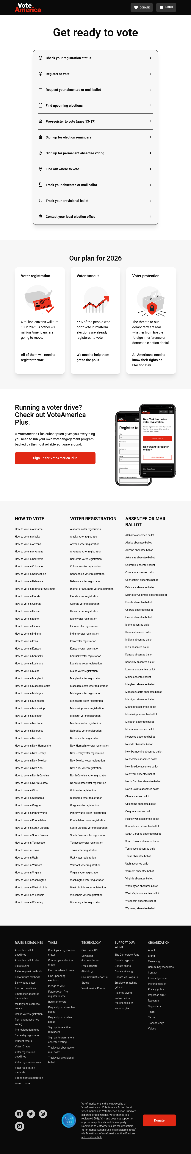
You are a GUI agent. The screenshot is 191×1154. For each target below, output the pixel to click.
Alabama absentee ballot (139, 535)
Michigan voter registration (85, 693)
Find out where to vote (61, 970)
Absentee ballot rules (27, 960)
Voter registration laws (28, 1062)
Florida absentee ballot (138, 602)
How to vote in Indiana (28, 633)
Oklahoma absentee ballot (140, 803)
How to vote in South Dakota (31, 835)
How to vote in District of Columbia (35, 588)
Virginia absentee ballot (139, 878)
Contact (152, 972)
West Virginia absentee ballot (142, 893)
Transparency (156, 1022)
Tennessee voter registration (86, 842)
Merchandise (157, 983)
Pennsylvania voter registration (88, 812)
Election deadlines (25, 988)
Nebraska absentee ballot (140, 736)
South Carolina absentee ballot (143, 833)
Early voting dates (25, 982)
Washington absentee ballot (141, 885)
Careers (154, 961)
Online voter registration (29, 1014)
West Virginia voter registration (88, 887)
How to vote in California (29, 558)
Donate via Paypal (127, 977)
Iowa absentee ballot (137, 647)
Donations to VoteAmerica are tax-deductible (107, 1126)
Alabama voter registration (85, 529)
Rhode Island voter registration (88, 820)
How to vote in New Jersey (30, 753)
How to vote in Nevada (28, 738)
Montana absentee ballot (139, 729)
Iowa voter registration (83, 641)
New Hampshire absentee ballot (143, 751)
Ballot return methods (27, 977)
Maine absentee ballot (138, 676)
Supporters (154, 1006)
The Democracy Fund (127, 954)
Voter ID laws (22, 1046)
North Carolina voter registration (88, 775)
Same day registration (27, 1035)
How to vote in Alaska (27, 536)
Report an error (156, 994)
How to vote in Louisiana (29, 663)
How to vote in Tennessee (30, 842)
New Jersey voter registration (87, 753)
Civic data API (90, 950)
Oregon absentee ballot (138, 811)
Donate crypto (124, 960)
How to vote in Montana (29, 723)
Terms (151, 1017)
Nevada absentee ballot (139, 744)
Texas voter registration (83, 850)
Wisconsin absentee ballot (140, 900)
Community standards (161, 966)
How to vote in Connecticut (30, 573)
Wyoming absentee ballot (140, 908)
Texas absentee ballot (138, 856)
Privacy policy (156, 989)
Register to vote (57, 1001)
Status (85, 982)
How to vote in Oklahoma (29, 797)
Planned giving (123, 992)
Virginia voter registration (84, 872)
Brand (151, 955)
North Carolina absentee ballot (143, 781)
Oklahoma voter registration (86, 797)
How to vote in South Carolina (32, 827)
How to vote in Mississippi (30, 708)
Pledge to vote (56, 986)
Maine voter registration (84, 670)
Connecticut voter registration (87, 573)
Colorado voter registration (85, 566)
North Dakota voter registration (88, 782)
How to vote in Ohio (26, 790)
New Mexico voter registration (87, 760)
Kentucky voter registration (85, 656)
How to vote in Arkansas (29, 551)
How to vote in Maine (27, 670)
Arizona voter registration (84, 544)
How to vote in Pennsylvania (31, 812)
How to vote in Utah (26, 857)
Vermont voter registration (85, 865)
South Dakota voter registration (88, 835)
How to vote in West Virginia (31, 887)
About (151, 950)
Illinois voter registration (84, 626)
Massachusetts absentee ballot (143, 691)
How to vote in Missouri (28, 715)
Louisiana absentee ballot (140, 669)
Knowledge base (157, 978)
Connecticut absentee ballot (141, 579)
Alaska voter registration (84, 536)
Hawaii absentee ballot (138, 617)
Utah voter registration (83, 857)
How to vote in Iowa (26, 641)
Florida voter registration (84, 596)
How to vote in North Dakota (31, 782)
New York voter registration (85, 768)
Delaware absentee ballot (140, 587)
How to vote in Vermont (28, 865)
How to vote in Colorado (29, 566)
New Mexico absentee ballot (141, 766)
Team (151, 1011)
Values (152, 1028)
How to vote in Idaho (27, 618)
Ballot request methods (28, 971)
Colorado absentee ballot (139, 572)
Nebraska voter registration (86, 730)
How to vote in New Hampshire (33, 745)
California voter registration (86, 558)
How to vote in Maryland (29, 678)
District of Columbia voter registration (92, 588)
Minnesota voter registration (86, 700)
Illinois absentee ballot (138, 632)
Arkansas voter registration (85, 551)
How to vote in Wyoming (29, 902)
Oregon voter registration (84, 805)
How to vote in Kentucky (29, 656)
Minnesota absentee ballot (140, 706)
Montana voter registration (85, 723)
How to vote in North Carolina (32, 775)
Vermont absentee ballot (139, 871)
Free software (89, 965)
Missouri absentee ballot (139, 721)
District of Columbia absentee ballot (146, 594)
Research (153, 1000)
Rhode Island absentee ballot (142, 826)
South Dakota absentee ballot (142, 841)
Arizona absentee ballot (139, 550)
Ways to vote (22, 1083)
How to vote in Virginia (28, 872)
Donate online (123, 965)
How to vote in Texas (27, 850)
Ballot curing (22, 965)
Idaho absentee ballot (137, 624)
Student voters (23, 1040)
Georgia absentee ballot (139, 609)
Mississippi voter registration (87, 708)
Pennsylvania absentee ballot (142, 818)
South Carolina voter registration (89, 827)
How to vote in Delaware (29, 581)
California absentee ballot (140, 564)
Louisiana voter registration (86, 663)
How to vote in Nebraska (29, 730)
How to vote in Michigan (29, 693)
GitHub (87, 971)
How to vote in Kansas (28, 648)
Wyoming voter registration (85, 902)
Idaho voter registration (83, 618)
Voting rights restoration (29, 1077)
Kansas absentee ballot (138, 654)
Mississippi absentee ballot (141, 714)
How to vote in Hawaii (27, 611)
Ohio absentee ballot (137, 796)
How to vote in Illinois (27, 626)
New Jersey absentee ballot (141, 759)
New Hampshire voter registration (89, 745)
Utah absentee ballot (137, 863)
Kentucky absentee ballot (139, 662)
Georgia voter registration (85, 603)
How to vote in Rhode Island (31, 820)
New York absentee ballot (140, 774)
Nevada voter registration (84, 738)
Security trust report (95, 977)
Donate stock (124, 971)
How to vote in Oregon (28, 805)
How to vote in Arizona (28, 544)
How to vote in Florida (27, 596)
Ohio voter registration (83, 790)
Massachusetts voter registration (89, 685)
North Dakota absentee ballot (142, 788)
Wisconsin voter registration (86, 894)
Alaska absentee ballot (138, 542)
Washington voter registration (87, 880)
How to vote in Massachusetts (32, 685)
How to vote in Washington (30, 880)
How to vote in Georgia (28, 603)
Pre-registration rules (27, 1029)
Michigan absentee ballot (139, 699)
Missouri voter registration (85, 715)
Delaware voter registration (85, 581)
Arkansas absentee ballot (140, 557)
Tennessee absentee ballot (140, 848)
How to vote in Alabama (29, 529)
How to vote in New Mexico (30, 760)
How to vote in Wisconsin (29, 894)
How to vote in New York (29, 768)
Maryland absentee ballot (140, 684)
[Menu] (166, 7)
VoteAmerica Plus (93, 988)
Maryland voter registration (85, 678)
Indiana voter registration (84, 633)
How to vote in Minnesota (30, 700)
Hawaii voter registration (84, 611)
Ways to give (122, 1008)
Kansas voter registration (84, 648)
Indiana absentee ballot (138, 639)
